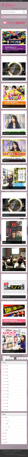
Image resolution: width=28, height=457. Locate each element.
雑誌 (3, 442)
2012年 (4, 409)
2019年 (4, 387)
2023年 (4, 375)
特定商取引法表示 (17, 450)
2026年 (4, 365)
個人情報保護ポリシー (7, 450)
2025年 (4, 368)
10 (25, 358)
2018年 (4, 390)
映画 (3, 436)
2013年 (4, 406)
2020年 (4, 384)
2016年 (4, 397)
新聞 (3, 433)
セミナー (4, 420)
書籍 (3, 439)
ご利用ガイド (6, 452)
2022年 (4, 378)
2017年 (4, 394)
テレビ (4, 423)
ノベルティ (5, 426)
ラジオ (4, 430)
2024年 (4, 372)
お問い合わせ (12, 452)
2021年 (4, 381)
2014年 (4, 403)
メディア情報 (12, 16)
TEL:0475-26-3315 (8, 12)
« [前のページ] (5, 358)
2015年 (4, 400)
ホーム (4, 16)
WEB (3, 417)
